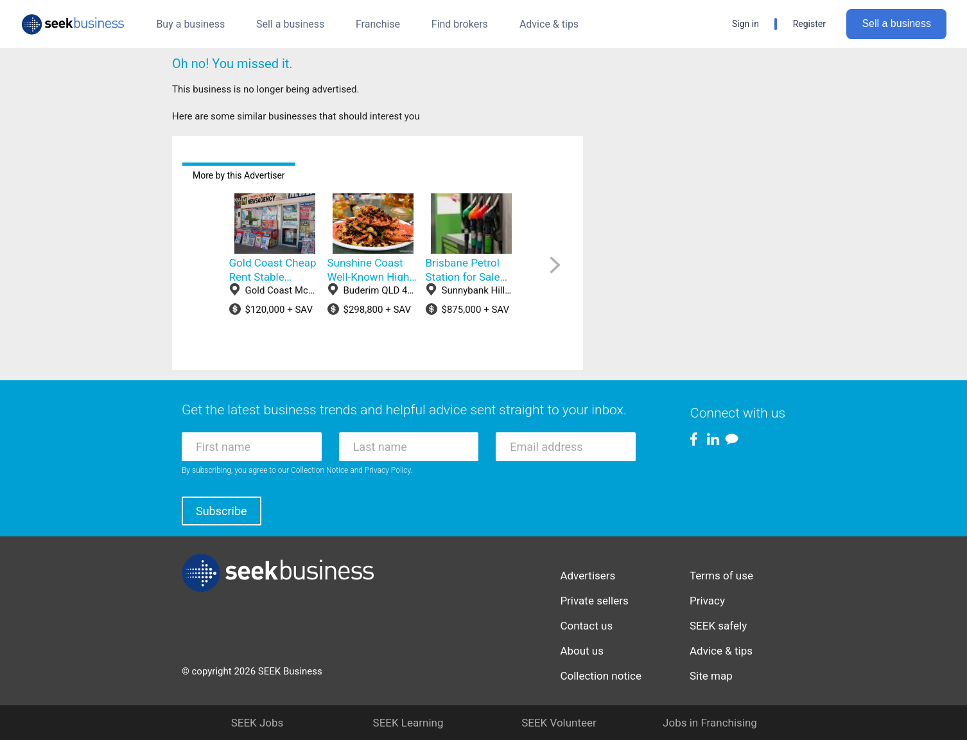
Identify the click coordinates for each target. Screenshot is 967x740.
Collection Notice (319, 470)
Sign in (745, 24)
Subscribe (221, 511)
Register (809, 24)
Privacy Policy (388, 470)
